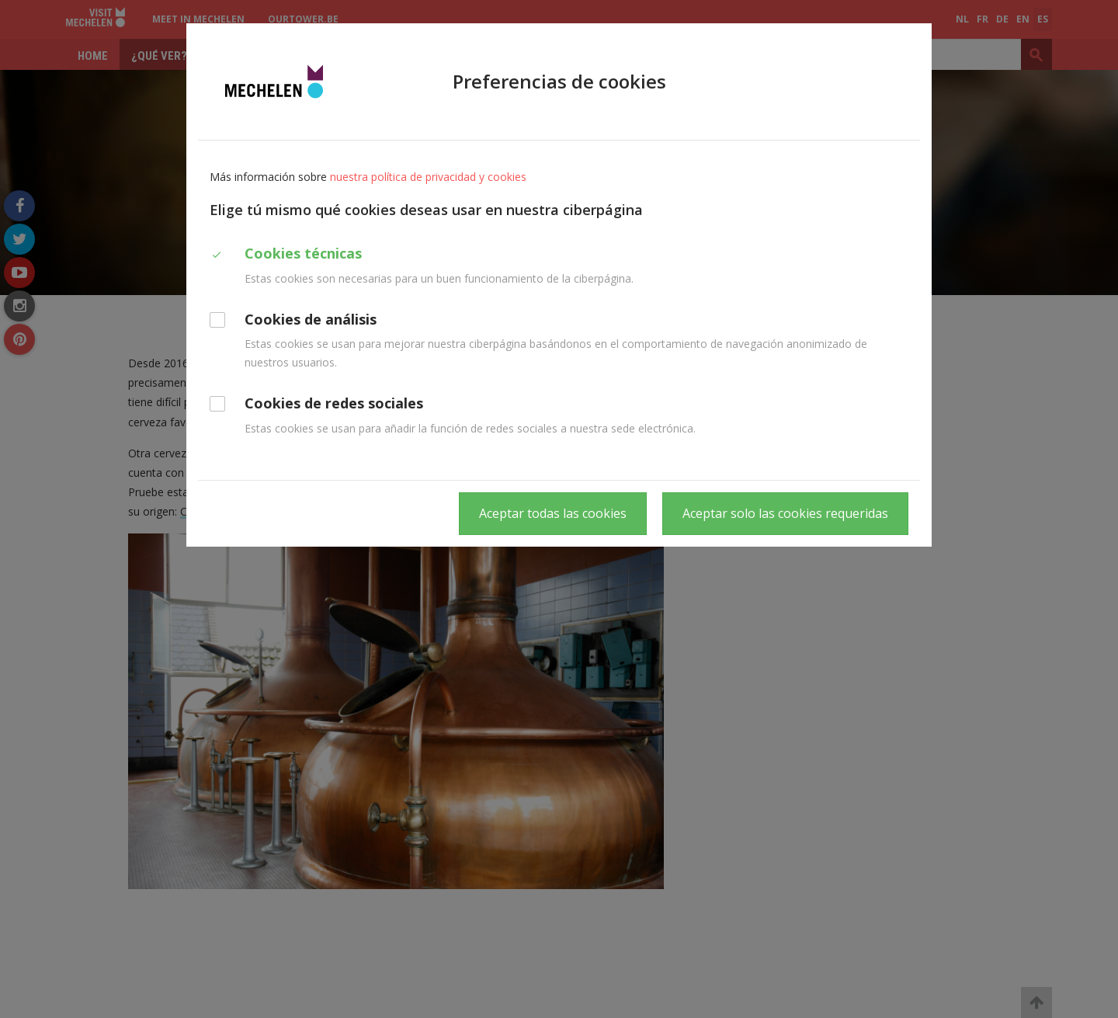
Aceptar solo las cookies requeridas (785, 513)
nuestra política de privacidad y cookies (428, 176)
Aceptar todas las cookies (553, 513)
